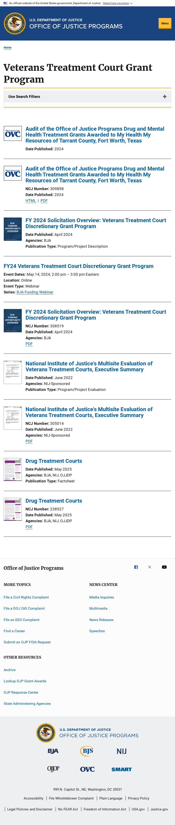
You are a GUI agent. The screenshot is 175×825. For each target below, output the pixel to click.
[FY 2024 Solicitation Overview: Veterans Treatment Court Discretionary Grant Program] (13, 229)
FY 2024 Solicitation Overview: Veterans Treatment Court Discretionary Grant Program (96, 223)
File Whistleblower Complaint (71, 798)
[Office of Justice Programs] (15, 23)
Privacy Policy (138, 798)
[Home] (76, 23)
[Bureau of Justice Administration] (53, 754)
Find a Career (14, 631)
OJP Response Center (21, 692)
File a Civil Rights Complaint (26, 597)
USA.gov (138, 809)
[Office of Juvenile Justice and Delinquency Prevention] (53, 773)
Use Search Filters (24, 96)
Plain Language (110, 798)
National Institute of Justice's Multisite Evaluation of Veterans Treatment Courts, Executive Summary (89, 366)
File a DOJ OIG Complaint (24, 608)
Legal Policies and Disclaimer (29, 809)
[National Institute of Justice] (121, 754)
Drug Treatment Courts (54, 461)
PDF (44, 200)
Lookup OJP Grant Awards (25, 681)
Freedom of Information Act (105, 809)
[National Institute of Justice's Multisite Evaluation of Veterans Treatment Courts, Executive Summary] (13, 373)
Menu (165, 23)
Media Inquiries (101, 597)
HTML (31, 200)
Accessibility (33, 798)
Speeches (97, 631)
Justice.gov (159, 809)
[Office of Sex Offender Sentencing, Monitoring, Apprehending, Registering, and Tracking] (122, 772)
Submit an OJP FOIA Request (27, 642)
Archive (9, 670)
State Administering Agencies (27, 703)
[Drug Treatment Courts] (13, 470)
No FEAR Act (68, 809)
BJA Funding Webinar (35, 292)
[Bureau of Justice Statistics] (87, 757)
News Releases (101, 620)
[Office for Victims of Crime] (87, 772)
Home (7, 47)
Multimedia (98, 608)
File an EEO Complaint (21, 620)
